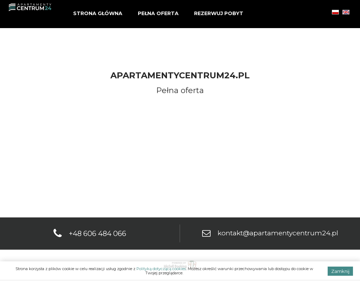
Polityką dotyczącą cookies (161, 268)
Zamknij (340, 271)
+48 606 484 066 (97, 233)
